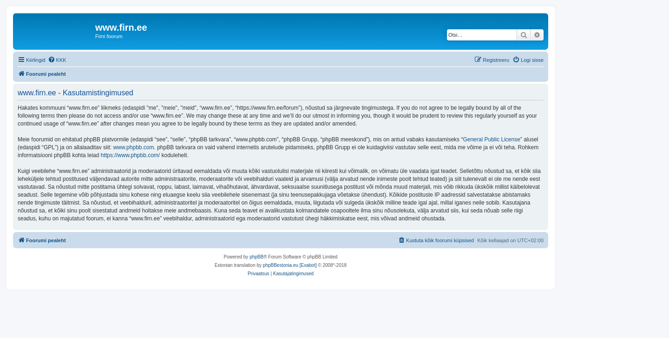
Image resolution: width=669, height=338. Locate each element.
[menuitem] (57, 60)
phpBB (256, 256)
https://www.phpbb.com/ (130, 155)
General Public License (491, 139)
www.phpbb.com (133, 147)
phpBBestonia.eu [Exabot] (290, 265)
